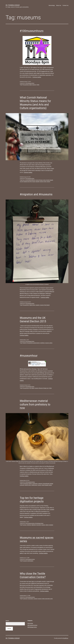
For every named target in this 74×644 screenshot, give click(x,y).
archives (24, 524)
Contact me (65, 5)
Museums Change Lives (44, 388)
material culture (28, 485)
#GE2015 (25, 342)
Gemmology (52, 5)
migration (38, 305)
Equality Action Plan (28, 181)
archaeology (25, 483)
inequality (37, 181)
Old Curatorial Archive (30, 482)
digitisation (34, 524)
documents (38, 524)
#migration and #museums (36, 194)
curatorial (35, 598)
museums (34, 84)
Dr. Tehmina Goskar (13, 5)
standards (51, 524)
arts (24, 180)
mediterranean (34, 485)
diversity (47, 180)
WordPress (65, 638)
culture (44, 180)
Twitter (37, 84)
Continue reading (36, 77)
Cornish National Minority (30, 180)
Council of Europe (39, 180)
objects (50, 485)
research (48, 181)
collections (40, 483)
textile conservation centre (47, 598)
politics (50, 342)
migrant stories (32, 305)
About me (58, 5)
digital (30, 84)
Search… (8, 620)
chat (30, 388)
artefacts (30, 483)
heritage (51, 483)
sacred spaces (30, 560)
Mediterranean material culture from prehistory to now (35, 404)
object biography (45, 485)
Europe (33, 181)
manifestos (42, 342)
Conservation (30, 598)
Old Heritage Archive (30, 83)
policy (45, 181)
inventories (22, 485)
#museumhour (26, 84)
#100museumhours (31, 30)
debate (32, 388)
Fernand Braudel (46, 483)
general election (36, 342)
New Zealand (47, 305)
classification (35, 483)
